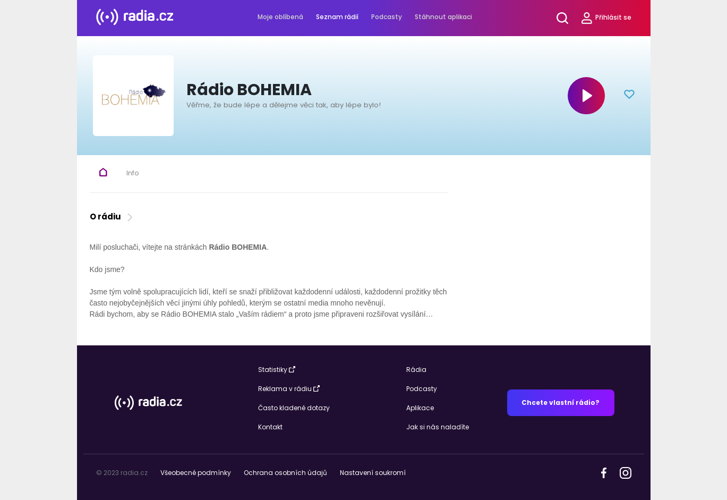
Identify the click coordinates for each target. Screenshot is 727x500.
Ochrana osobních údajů (285, 472)
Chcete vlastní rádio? (560, 402)
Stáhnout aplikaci (443, 16)
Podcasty (386, 16)
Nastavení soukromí (373, 472)
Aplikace (420, 407)
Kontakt (270, 426)
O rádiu (112, 216)
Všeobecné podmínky (195, 472)
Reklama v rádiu (289, 388)
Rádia (416, 369)
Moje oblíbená (280, 16)
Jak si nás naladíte (437, 426)
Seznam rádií (337, 16)
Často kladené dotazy (294, 407)
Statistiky (276, 369)
